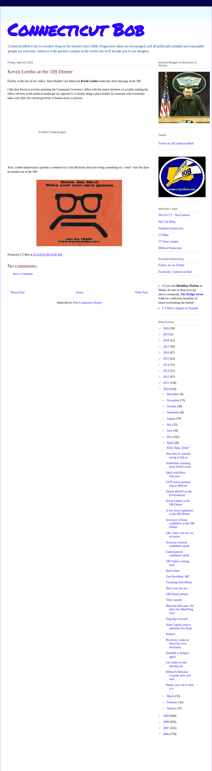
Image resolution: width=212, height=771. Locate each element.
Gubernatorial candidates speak (177, 553)
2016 (166, 352)
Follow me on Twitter (171, 265)
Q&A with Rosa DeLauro (175, 474)
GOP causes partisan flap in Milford (178, 483)
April (170, 442)
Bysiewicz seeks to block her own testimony (177, 643)
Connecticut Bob (75, 29)
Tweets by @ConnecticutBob (176, 143)
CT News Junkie (168, 241)
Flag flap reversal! (177, 619)
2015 (166, 358)
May (170, 436)
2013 (166, 370)
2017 (166, 346)
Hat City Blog (166, 221)
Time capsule (174, 600)
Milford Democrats (170, 248)
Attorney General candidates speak (177, 544)
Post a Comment (23, 274)
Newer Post (18, 292)
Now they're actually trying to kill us (178, 455)
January (172, 708)
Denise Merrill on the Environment (179, 493)
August (171, 418)
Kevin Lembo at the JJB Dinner (178, 502)
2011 (166, 382)
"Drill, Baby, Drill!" (178, 448)
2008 (166, 721)
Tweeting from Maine (179, 582)
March (171, 696)
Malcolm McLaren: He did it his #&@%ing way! (180, 609)
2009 (166, 715)
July (169, 424)
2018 (166, 340)
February (172, 702)
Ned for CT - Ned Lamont (174, 215)
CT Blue (163, 235)
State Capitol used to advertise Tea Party (179, 626)
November (173, 400)
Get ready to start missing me (176, 664)
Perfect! (170, 634)
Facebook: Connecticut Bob (175, 271)
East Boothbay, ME (177, 576)
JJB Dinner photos (177, 594)
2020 (166, 328)
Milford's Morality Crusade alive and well (178, 675)
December (173, 394)
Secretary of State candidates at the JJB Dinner (180, 523)
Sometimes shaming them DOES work (178, 465)
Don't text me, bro (177, 588)
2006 (166, 734)
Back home (172, 570)
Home (80, 292)
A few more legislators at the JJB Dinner (179, 512)
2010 (166, 389)
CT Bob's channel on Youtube (180, 308)
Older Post (141, 292)
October (172, 406)
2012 (166, 376)
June (170, 430)
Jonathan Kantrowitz (170, 228)
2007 (166, 728)
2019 (166, 334)
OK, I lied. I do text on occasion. (179, 534)
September (173, 412)
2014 (166, 364)
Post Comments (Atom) (87, 302)
